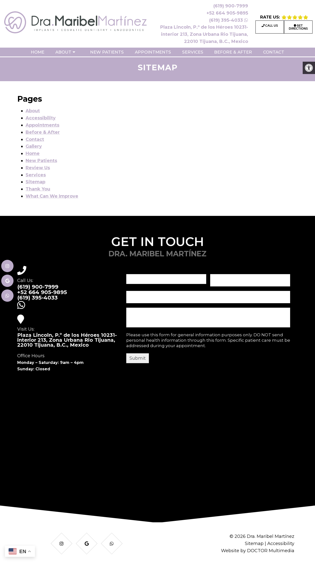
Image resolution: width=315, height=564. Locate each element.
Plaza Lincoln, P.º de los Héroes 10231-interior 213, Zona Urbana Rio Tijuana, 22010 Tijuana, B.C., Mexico (204, 34)
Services (192, 52)
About (63, 52)
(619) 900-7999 (230, 6)
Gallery (34, 146)
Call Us (270, 26)
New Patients (107, 52)
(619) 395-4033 (228, 20)
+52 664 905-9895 (227, 13)
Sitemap (35, 182)
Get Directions (298, 27)
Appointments (153, 52)
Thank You (38, 189)
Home (37, 52)
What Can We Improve (52, 196)
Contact (273, 52)
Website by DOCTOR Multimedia (257, 550)
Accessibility (41, 118)
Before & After (233, 52)
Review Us (38, 167)
